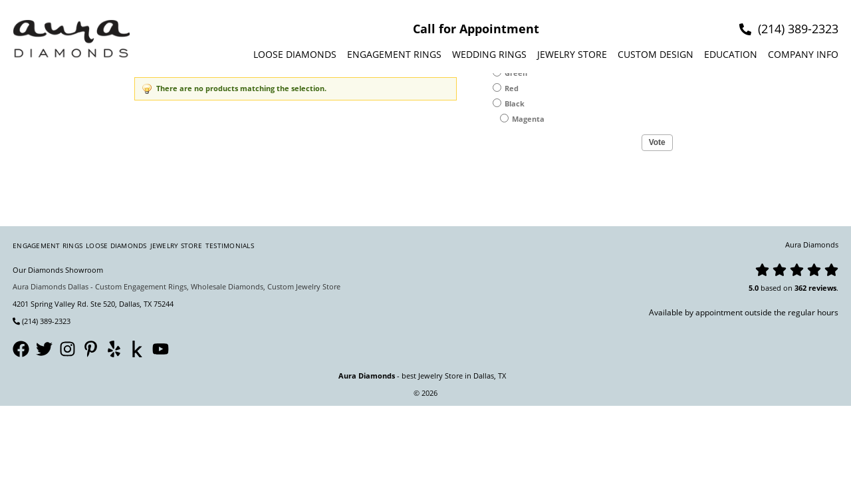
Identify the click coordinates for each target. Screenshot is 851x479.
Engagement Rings (394, 54)
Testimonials (229, 245)
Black (515, 103)
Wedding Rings (489, 54)
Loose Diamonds (294, 54)
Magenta (528, 119)
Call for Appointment (476, 29)
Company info (803, 54)
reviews (822, 288)
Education (730, 54)
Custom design (655, 54)
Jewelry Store (572, 54)
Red (512, 88)
